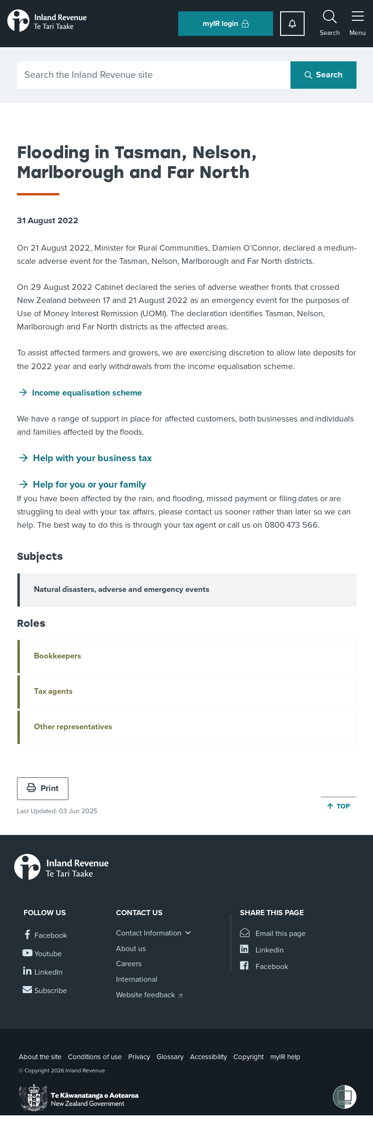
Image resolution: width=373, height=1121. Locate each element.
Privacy (139, 1057)
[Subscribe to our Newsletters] (45, 991)
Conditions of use (95, 1057)
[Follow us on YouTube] (43, 954)
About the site (40, 1057)
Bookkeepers (57, 656)
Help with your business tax (92, 458)
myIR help (285, 1057)
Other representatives (73, 727)
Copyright (248, 1057)
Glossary (170, 1057)
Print (42, 788)
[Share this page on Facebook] (264, 967)
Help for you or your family (89, 484)
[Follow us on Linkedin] (43, 972)
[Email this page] (273, 934)
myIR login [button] (226, 23)
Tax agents (53, 691)
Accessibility (208, 1057)
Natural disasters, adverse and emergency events (121, 589)
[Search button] (323, 75)
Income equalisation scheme (88, 393)
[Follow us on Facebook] (45, 936)
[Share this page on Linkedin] (262, 950)
